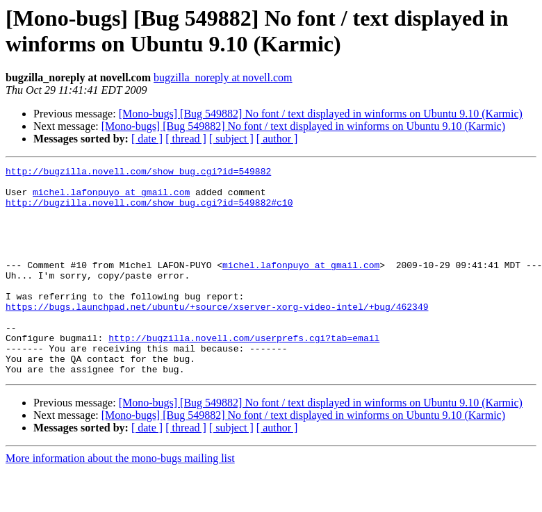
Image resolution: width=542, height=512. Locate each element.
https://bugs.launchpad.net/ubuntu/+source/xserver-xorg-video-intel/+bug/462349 (217, 335)
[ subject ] (231, 138)
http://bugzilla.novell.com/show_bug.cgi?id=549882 (138, 173)
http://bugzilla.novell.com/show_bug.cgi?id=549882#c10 (149, 210)
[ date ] (147, 138)
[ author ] (277, 138)
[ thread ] (185, 138)
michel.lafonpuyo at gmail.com (111, 198)
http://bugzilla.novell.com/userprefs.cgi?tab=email (243, 373)
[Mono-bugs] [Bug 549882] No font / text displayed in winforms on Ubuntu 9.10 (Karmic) (321, 113)
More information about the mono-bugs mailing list (120, 500)
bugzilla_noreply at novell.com (223, 77)
